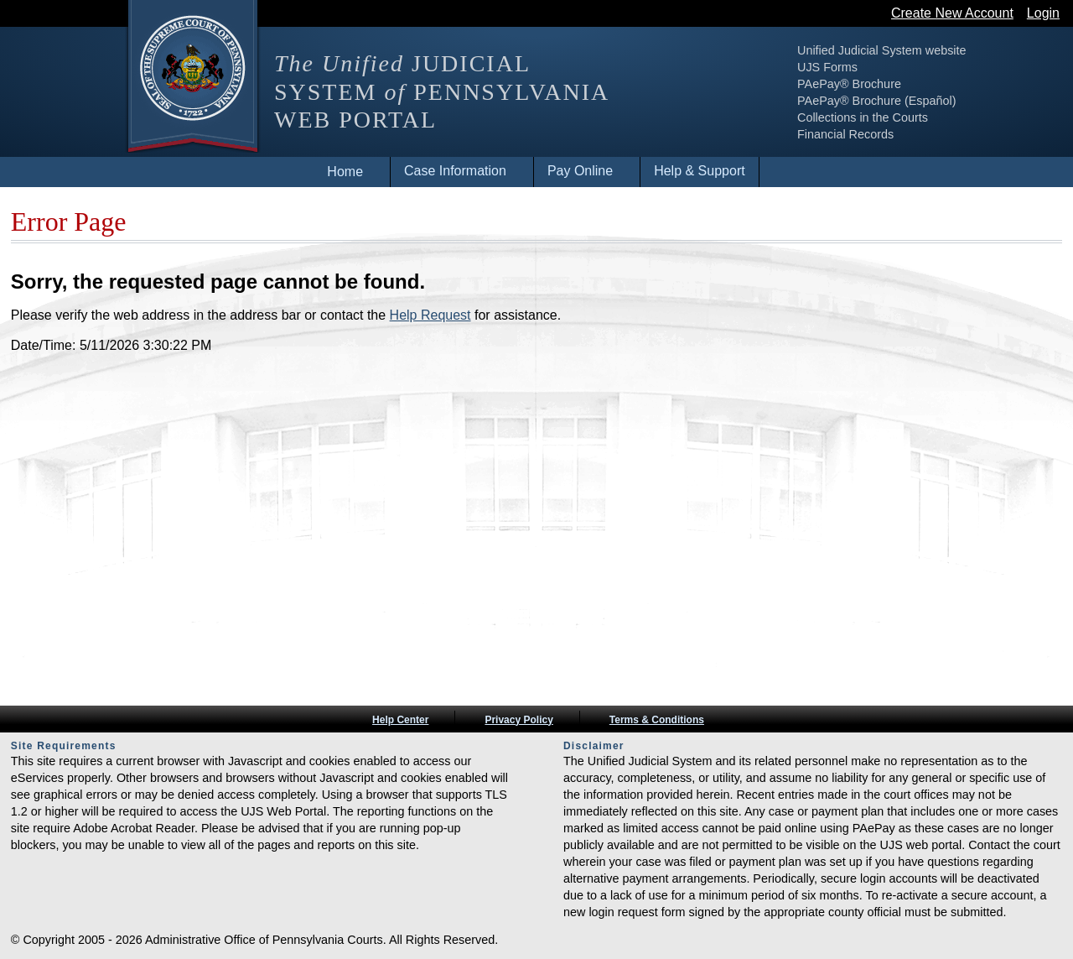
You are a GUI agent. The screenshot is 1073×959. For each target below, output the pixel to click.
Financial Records (845, 134)
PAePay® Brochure (849, 84)
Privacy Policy (518, 720)
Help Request (430, 315)
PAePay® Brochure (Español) (876, 100)
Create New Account (952, 13)
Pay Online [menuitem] (580, 171)
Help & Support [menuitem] (699, 171)
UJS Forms (827, 67)
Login (1043, 13)
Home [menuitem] (345, 171)
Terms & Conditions (656, 720)
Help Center (400, 720)
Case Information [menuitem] (455, 171)
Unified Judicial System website (882, 50)
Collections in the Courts (862, 117)
